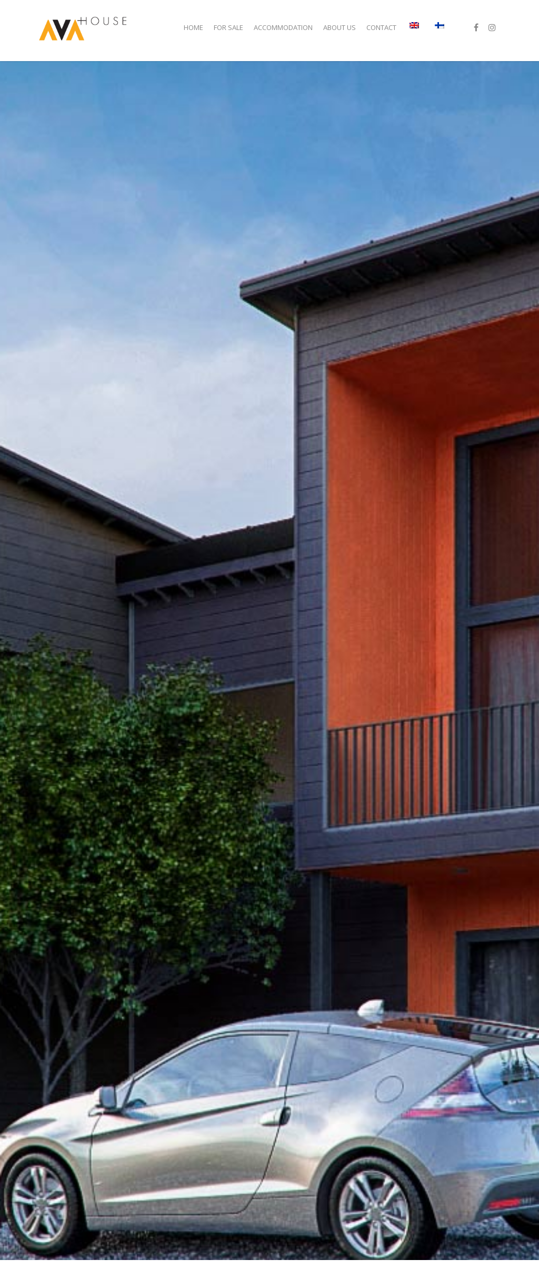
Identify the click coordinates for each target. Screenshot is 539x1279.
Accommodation (283, 27)
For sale (228, 27)
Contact (381, 27)
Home (193, 27)
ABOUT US (339, 27)
